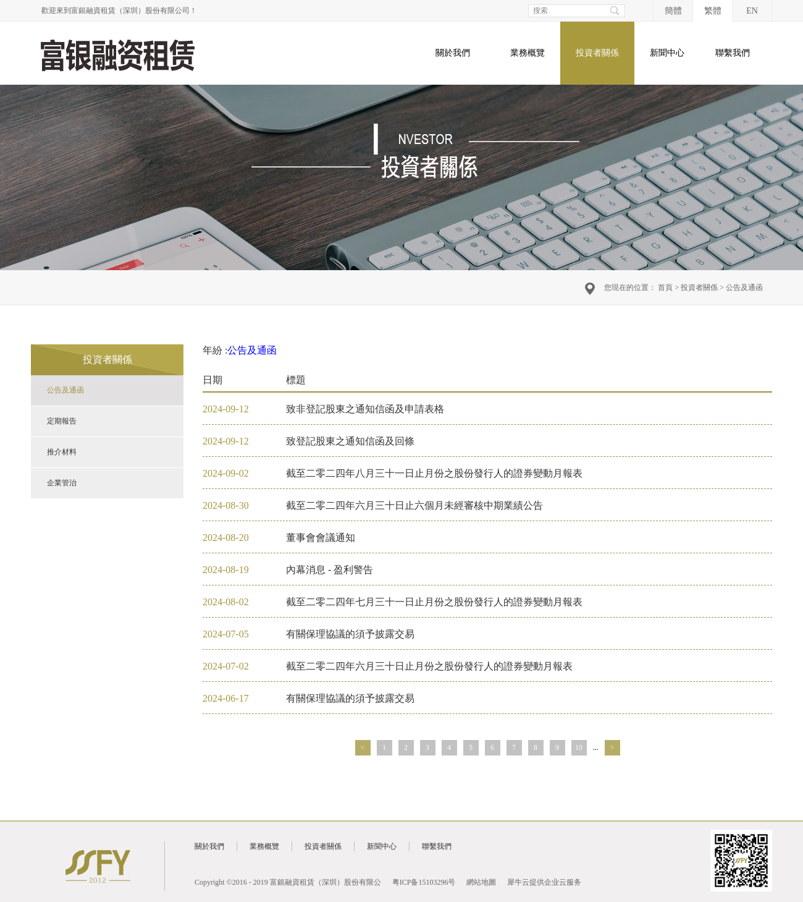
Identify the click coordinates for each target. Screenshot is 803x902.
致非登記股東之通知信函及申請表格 (365, 409)
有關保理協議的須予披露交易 (350, 634)
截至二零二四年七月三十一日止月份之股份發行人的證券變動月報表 (434, 602)
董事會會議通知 (320, 537)
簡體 (673, 10)
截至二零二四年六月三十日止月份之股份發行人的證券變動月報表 (429, 666)
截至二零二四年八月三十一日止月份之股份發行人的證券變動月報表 (434, 473)
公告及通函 (744, 287)
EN (752, 10)
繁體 (712, 10)
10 (578, 747)
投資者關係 (699, 287)
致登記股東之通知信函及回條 (350, 441)
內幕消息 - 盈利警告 (329, 569)
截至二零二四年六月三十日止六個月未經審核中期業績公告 (414, 505)
